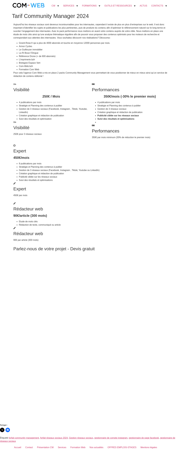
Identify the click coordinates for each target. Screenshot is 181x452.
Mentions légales (149, 447)
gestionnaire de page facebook (144, 438)
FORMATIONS (89, 6)
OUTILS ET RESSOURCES (118, 6)
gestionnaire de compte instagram (111, 438)
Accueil (17, 447)
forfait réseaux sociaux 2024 (54, 438)
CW (53, 6)
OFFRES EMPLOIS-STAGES (122, 447)
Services (62, 447)
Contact (29, 447)
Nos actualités (96, 447)
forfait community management (24, 438)
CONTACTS (157, 6)
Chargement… (90, 337)
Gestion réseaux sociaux (81, 438)
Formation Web (77, 447)
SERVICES (68, 6)
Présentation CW (45, 447)
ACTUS (143, 6)
